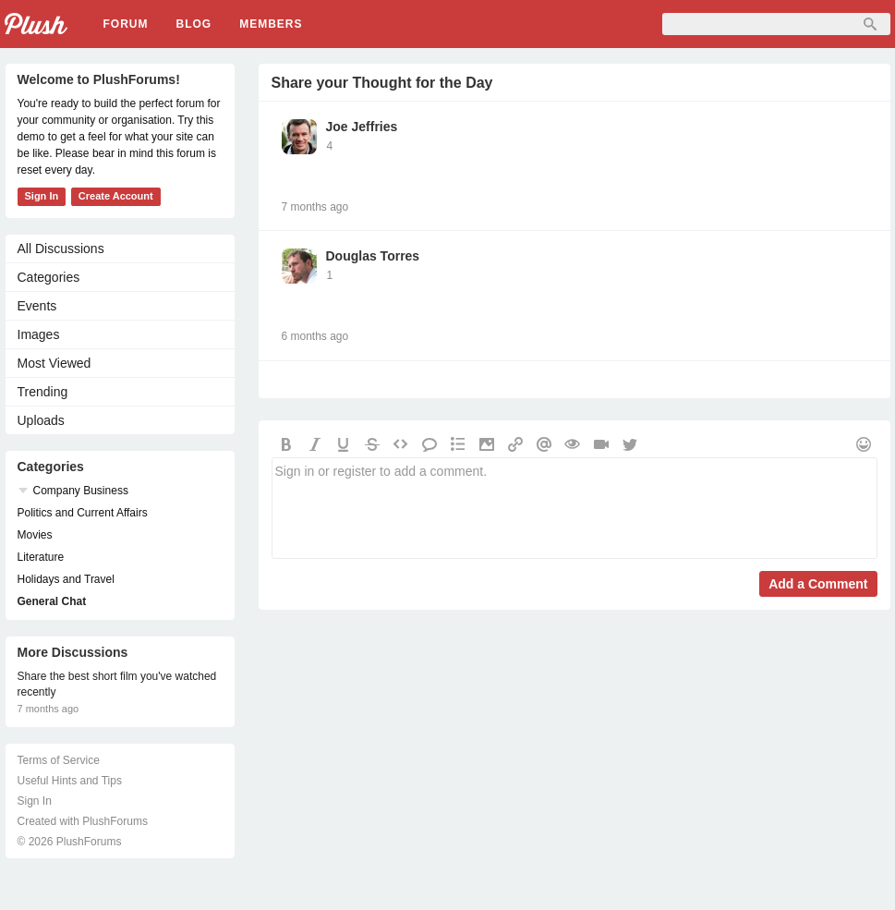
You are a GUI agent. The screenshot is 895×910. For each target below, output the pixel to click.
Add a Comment (817, 583)
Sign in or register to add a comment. (574, 508)
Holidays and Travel (66, 579)
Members (270, 24)
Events (37, 305)
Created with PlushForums (83, 821)
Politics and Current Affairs (83, 512)
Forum (126, 24)
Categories (49, 277)
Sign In (42, 195)
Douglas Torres (373, 256)
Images (39, 334)
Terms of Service (59, 760)
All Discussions (61, 248)
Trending (43, 391)
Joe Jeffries (362, 126)
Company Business (80, 490)
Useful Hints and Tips (70, 780)
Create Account (116, 195)
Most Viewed (54, 363)
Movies (35, 534)
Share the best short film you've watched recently (117, 684)
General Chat (52, 601)
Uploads (41, 420)
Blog (194, 24)
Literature (41, 557)
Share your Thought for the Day (382, 83)
